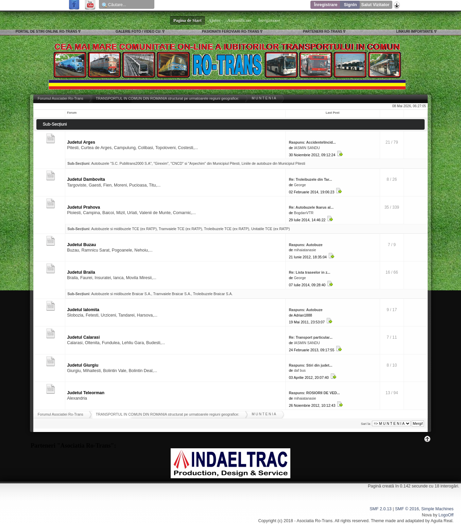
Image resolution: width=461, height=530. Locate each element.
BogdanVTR (303, 213)
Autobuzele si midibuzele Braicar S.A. (121, 294)
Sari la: (366, 423)
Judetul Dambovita (86, 179)
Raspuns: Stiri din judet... (310, 365)
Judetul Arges (81, 142)
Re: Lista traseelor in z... (309, 272)
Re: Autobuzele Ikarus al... (311, 207)
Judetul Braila (81, 272)
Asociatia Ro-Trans (314, 520)
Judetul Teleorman (85, 392)
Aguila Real (442, 520)
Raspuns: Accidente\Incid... (312, 142)
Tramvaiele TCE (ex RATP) (180, 229)
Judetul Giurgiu (82, 365)
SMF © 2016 (407, 509)
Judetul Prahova (83, 207)
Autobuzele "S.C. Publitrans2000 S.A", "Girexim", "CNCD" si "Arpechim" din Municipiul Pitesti (165, 163)
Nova (427, 515)
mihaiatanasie (305, 250)
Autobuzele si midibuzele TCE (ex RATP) (124, 229)
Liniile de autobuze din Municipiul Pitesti (273, 163)
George (300, 185)
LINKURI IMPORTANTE (414, 31)
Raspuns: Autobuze (306, 245)
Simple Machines (437, 509)
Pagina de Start (187, 20)
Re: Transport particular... (310, 337)
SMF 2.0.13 (380, 509)
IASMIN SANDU (307, 148)
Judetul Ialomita (83, 309)
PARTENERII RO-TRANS (322, 31)
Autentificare (239, 20)
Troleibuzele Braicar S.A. (213, 294)
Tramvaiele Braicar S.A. (172, 294)
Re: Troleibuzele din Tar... (310, 179)
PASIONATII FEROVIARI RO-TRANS (230, 31)
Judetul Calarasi (83, 337)
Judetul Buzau (81, 244)
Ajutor (214, 20)
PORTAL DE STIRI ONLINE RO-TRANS (46, 31)
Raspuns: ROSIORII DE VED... (314, 393)
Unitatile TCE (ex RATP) (270, 229)
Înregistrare (326, 4)
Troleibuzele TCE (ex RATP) (226, 229)
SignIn (350, 4)
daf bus (300, 370)
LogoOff (446, 515)
